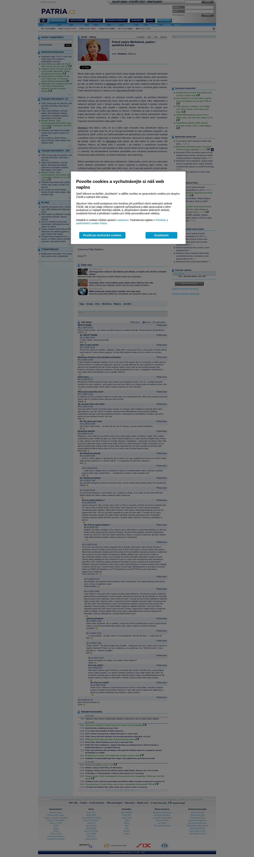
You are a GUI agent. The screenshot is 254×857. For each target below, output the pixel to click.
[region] (128, 207)
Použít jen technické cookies (102, 235)
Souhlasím (161, 235)
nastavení (123, 220)
